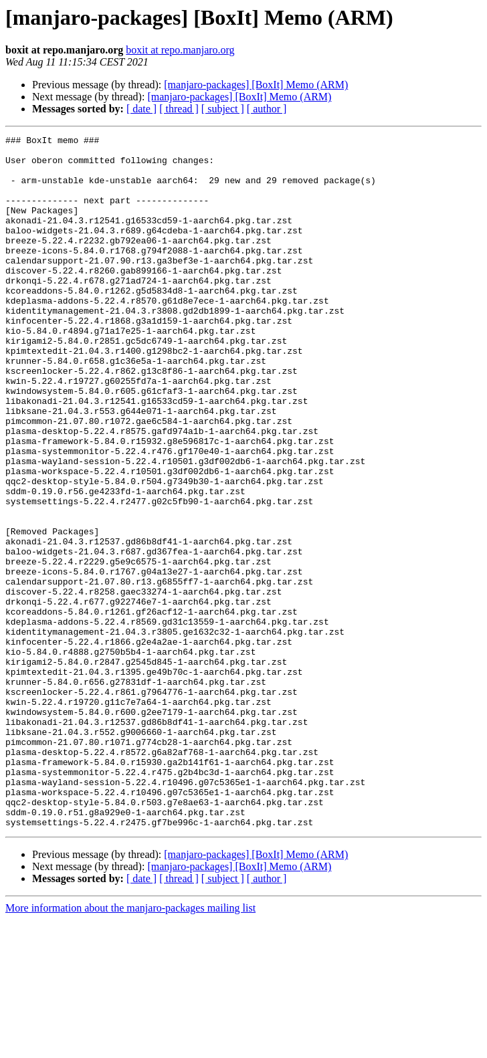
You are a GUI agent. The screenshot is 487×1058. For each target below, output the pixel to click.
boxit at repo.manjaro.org (180, 50)
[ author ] (267, 108)
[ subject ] (222, 108)
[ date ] (141, 108)
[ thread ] (179, 108)
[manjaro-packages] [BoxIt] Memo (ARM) (256, 84)
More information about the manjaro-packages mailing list (130, 1046)
